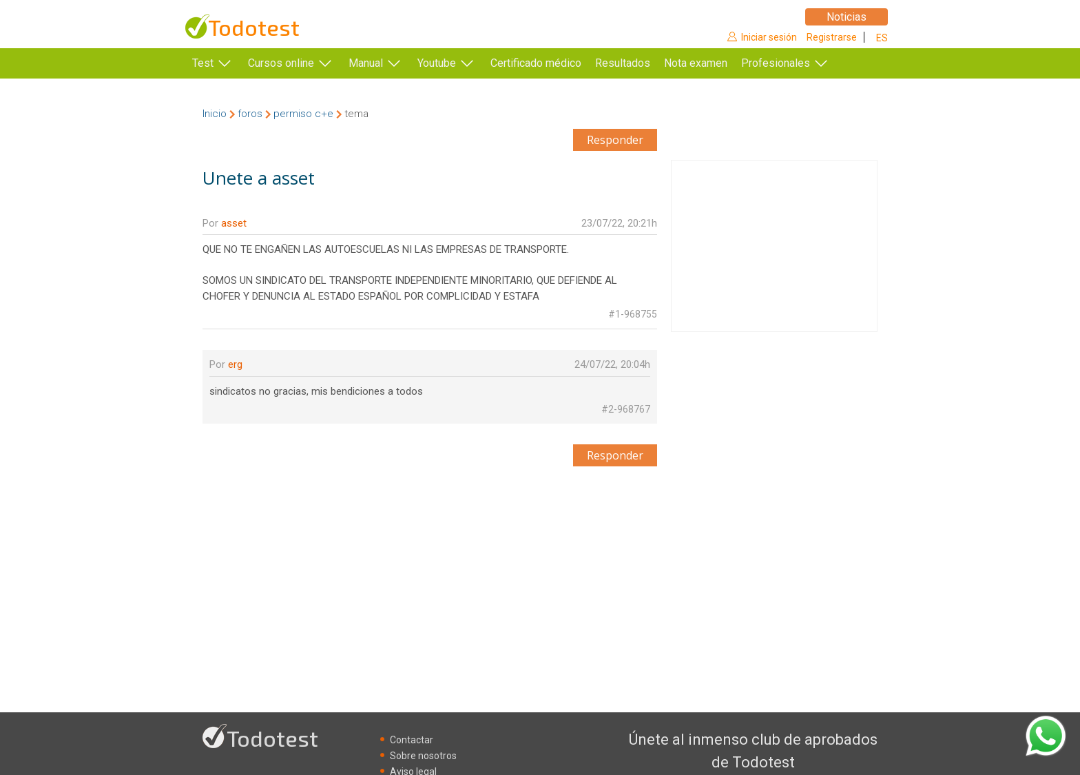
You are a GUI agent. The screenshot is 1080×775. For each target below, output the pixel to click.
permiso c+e (303, 113)
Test (203, 63)
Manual (366, 63)
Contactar (411, 739)
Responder (615, 139)
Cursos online (281, 63)
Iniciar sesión (769, 37)
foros (250, 113)
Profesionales (796, 63)
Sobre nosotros (423, 755)
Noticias (846, 16)
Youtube (436, 63)
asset (234, 223)
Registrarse (832, 37)
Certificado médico (535, 63)
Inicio (214, 113)
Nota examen (716, 63)
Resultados (643, 63)
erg (235, 364)
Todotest (254, 27)
